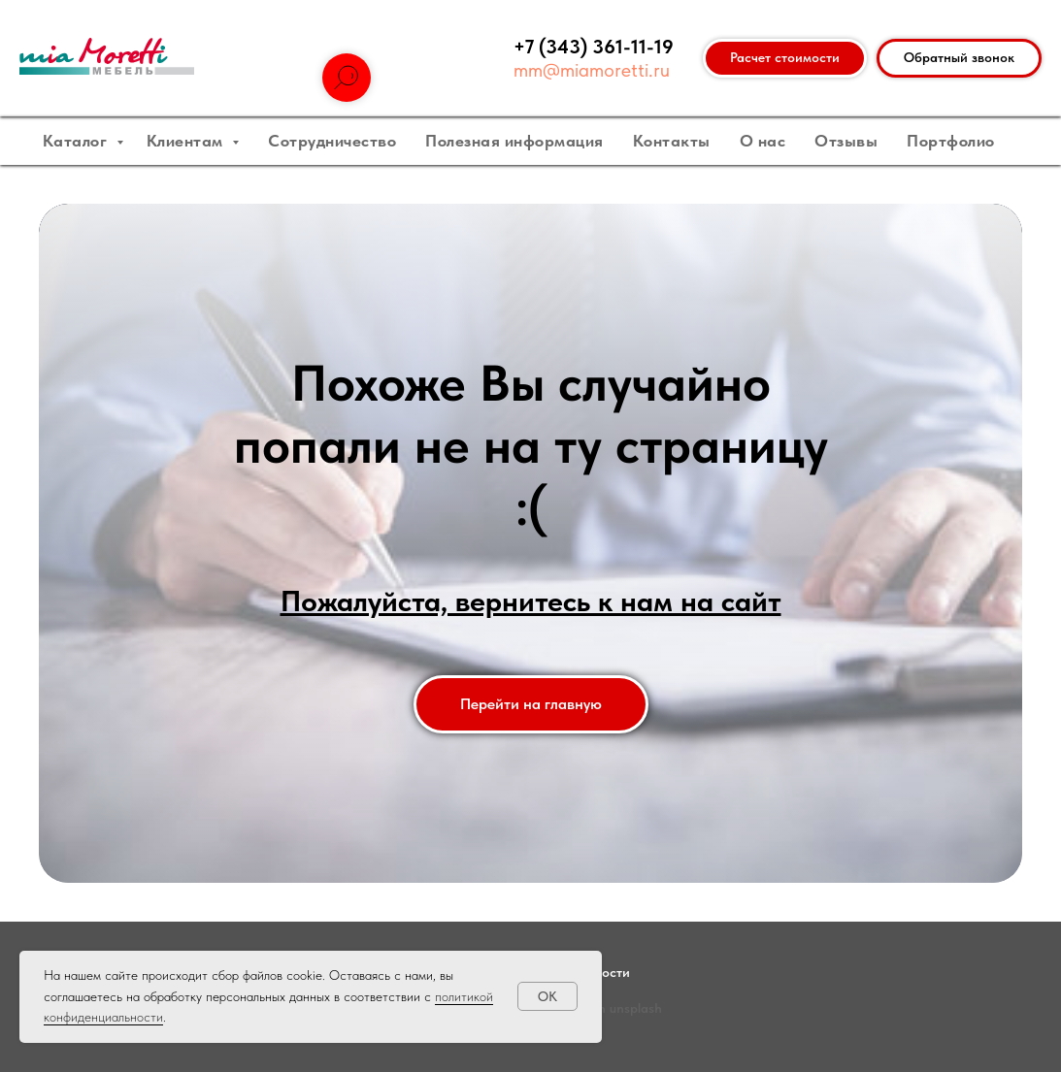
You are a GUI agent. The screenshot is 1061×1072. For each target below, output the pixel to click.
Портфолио (951, 140)
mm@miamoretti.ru (592, 69)
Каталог (77, 140)
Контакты (672, 140)
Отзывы (846, 140)
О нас (763, 140)
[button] (959, 58)
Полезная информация (514, 140)
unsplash (636, 1008)
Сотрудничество (332, 140)
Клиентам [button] (187, 140)
